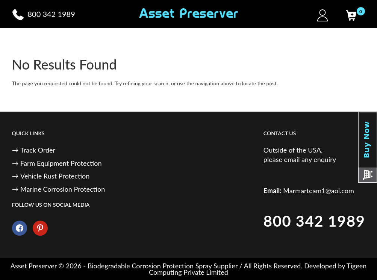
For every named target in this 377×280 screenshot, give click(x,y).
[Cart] (351, 15)
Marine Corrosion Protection (62, 189)
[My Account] (322, 15)
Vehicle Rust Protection (54, 176)
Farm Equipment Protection (60, 163)
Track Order (37, 150)
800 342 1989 (314, 221)
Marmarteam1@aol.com (318, 190)
